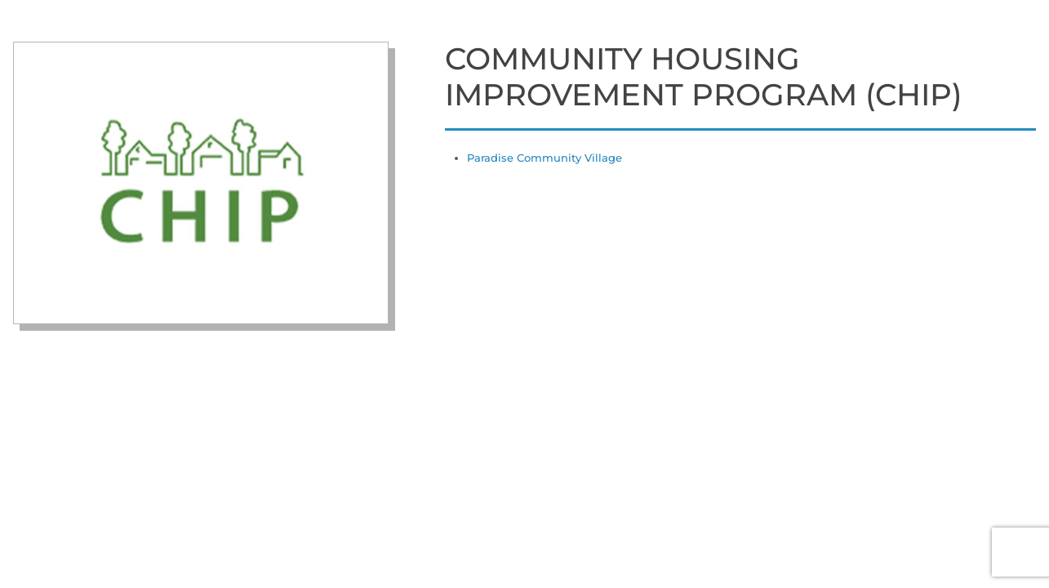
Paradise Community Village (544, 157)
